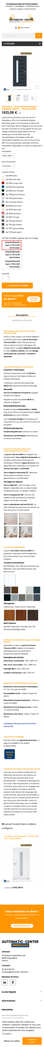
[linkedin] (5, 982)
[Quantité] (4, 279)
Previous (5, 98)
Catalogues (19, 6)
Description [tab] (22, 315)
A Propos (9, 6)
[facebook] (13, 982)
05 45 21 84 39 (30, 9)
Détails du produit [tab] (22, 320)
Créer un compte (16, 9)
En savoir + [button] (7, 1034)
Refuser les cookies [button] (12, 1041)
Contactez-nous (31, 6)
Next (39, 98)
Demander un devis (33, 299)
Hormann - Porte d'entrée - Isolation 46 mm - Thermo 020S (21, 837)
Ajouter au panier (18, 285)
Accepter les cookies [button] (32, 1041)
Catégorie (9, 43)
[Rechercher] (22, 35)
